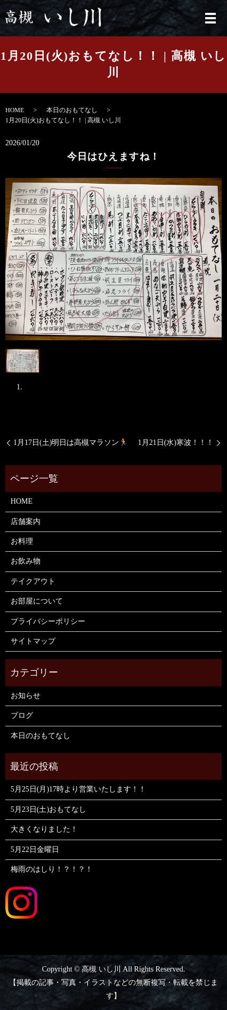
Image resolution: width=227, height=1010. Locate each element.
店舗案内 (25, 522)
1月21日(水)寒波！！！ (176, 443)
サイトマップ (33, 641)
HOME (14, 110)
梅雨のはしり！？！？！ (52, 869)
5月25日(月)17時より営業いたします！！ (78, 789)
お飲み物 (25, 561)
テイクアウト (33, 581)
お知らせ (25, 696)
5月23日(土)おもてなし (48, 809)
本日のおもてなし (72, 110)
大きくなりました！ (44, 829)
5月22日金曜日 (35, 849)
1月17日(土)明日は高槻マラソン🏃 (70, 443)
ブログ (22, 715)
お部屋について (37, 601)
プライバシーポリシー (48, 621)
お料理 (22, 541)
